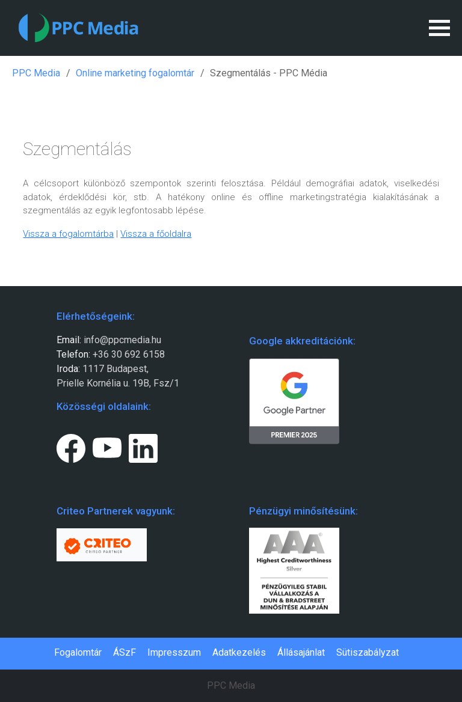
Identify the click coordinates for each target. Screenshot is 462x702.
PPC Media (36, 73)
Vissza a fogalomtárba (68, 233)
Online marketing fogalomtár (135, 73)
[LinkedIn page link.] (143, 446)
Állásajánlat (301, 652)
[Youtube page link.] (107, 446)
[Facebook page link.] (71, 446)
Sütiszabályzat (367, 652)
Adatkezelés (239, 652)
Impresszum (174, 652)
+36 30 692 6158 (127, 354)
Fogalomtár (78, 652)
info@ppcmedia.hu (122, 340)
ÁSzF (124, 652)
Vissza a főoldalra (155, 233)
